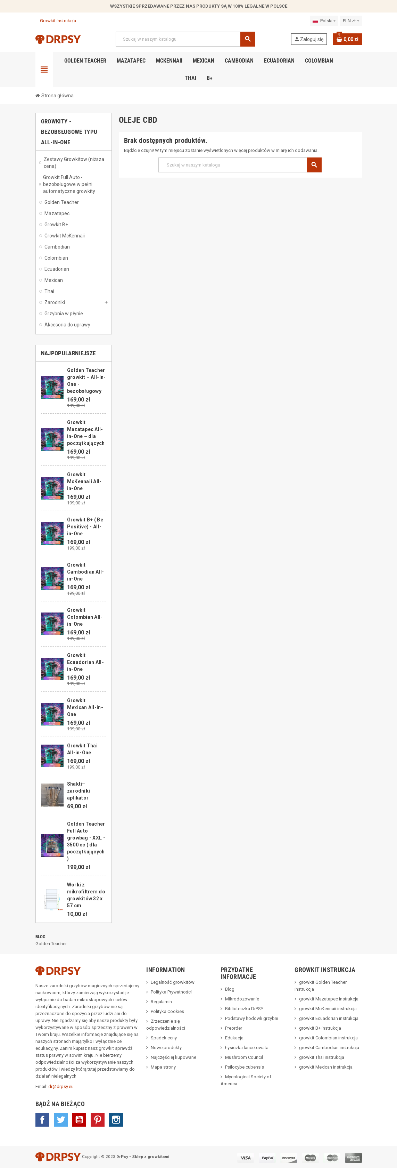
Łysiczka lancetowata (246, 1047)
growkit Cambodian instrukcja (329, 1047)
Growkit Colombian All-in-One (85, 617)
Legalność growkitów (173, 982)
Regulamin (161, 1001)
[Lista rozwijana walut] (351, 21)
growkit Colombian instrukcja (328, 1037)
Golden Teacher (51, 943)
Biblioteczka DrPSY (244, 1008)
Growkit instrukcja (55, 20)
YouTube (79, 1120)
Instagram (116, 1120)
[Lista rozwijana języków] (324, 21)
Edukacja (234, 1037)
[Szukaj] (185, 39)
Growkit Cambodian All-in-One (85, 572)
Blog (40, 936)
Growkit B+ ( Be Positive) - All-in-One (85, 526)
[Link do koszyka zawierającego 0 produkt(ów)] (347, 39)
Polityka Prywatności (171, 992)
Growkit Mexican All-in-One (85, 707)
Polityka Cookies (167, 1011)
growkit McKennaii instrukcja (328, 1008)
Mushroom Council (244, 1057)
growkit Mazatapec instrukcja (328, 998)
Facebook (42, 1120)
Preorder (233, 1028)
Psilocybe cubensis (244, 1067)
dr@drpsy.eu (61, 1086)
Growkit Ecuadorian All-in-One (85, 662)
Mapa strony (163, 1067)
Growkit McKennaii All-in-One (84, 481)
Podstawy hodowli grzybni (251, 1018)
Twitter (61, 1120)
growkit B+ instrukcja (320, 1028)
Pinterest (98, 1120)
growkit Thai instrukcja (321, 1057)
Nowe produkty (166, 1047)
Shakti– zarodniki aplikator (78, 791)
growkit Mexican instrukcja (326, 1067)
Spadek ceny (164, 1037)
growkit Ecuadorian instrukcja (328, 1018)
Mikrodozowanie (242, 998)
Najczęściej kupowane (173, 1057)
